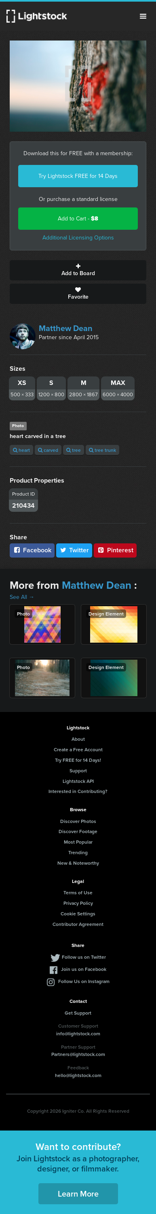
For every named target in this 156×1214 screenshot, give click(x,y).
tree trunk (102, 450)
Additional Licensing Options (78, 237)
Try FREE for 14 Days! (78, 760)
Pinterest (115, 550)
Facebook (32, 550)
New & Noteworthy (78, 862)
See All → (22, 597)
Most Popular (78, 841)
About (78, 738)
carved (48, 450)
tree (73, 450)
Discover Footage (78, 831)
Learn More (78, 1193)
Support (78, 770)
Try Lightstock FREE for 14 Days (78, 176)
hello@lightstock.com (78, 1075)
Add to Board (78, 270)
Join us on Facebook (83, 969)
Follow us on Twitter (84, 956)
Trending (78, 852)
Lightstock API (78, 781)
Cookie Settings (78, 913)
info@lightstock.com (78, 1033)
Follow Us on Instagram (84, 981)
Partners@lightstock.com (78, 1054)
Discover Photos (78, 821)
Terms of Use (78, 892)
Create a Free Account (78, 749)
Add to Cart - (78, 218)
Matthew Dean (66, 328)
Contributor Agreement (78, 924)
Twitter (74, 550)
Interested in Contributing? (78, 791)
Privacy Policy (78, 903)
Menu (143, 16)
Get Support (78, 1012)
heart (21, 450)
